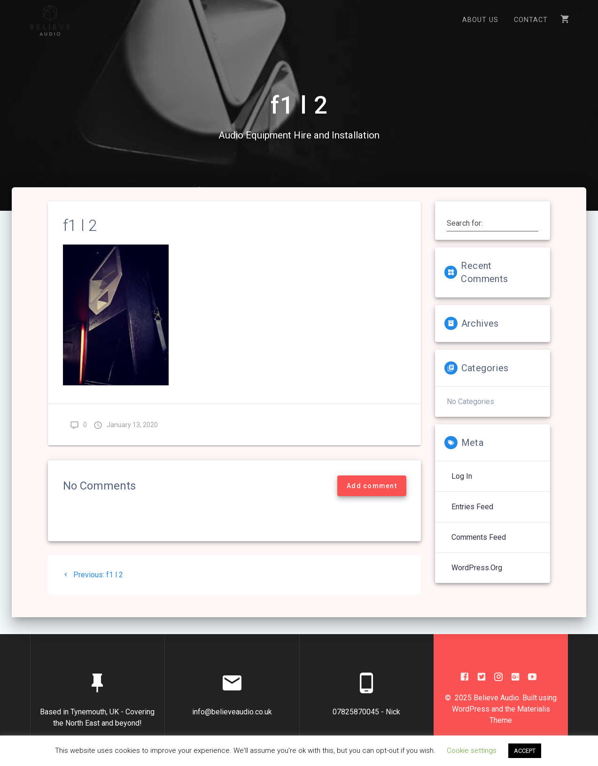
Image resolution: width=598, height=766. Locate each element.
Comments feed (478, 545)
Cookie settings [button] (472, 750)
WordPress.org (476, 575)
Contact (531, 20)
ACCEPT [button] (525, 750)
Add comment (372, 494)
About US (480, 20)
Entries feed (472, 514)
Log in (461, 484)
